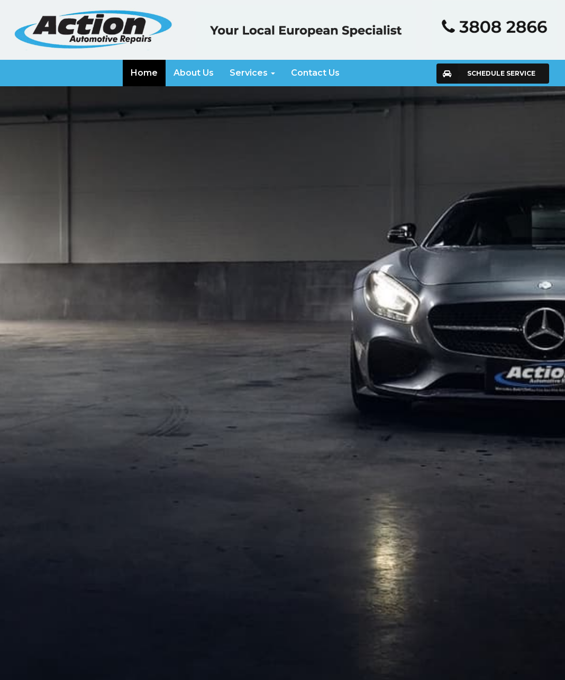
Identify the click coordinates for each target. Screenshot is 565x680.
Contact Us (315, 73)
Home (144, 73)
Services (252, 73)
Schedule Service (501, 73)
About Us (194, 73)
